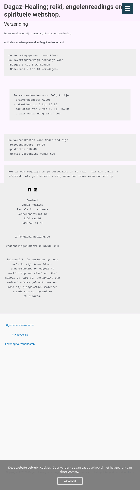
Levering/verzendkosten (20, 343)
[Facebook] (29, 190)
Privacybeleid (20, 334)
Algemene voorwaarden (20, 325)
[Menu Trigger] (127, 8)
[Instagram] (35, 190)
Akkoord (70, 481)
